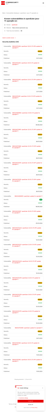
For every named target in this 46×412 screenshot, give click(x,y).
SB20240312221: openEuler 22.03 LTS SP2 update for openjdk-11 (26, 245)
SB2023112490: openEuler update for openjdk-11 (28, 328)
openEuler (23, 13)
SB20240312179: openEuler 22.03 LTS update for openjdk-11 (26, 311)
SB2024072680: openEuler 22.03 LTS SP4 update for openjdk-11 (26, 146)
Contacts (34, 404)
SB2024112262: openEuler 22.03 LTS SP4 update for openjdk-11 (27, 80)
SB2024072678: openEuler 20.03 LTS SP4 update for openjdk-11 (26, 180)
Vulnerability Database (12, 13)
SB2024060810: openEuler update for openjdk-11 (28, 196)
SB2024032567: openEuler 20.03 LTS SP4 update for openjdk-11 (26, 212)
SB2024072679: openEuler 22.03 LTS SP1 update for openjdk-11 (27, 163)
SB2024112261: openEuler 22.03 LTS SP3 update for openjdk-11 (27, 96)
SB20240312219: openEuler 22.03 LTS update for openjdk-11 (26, 278)
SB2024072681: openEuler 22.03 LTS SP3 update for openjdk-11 (27, 130)
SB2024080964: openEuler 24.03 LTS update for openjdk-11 (26, 113)
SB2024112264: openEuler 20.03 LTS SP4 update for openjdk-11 (27, 47)
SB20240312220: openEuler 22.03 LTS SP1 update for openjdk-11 (26, 261)
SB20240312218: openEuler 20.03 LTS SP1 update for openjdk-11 (26, 295)
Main (3, 13)
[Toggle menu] (43, 3)
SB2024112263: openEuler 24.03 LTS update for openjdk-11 (25, 63)
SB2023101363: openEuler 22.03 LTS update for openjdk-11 (25, 343)
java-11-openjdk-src (32, 13)
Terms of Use (12, 404)
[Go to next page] (28, 386)
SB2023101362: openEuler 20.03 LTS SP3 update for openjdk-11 (27, 360)
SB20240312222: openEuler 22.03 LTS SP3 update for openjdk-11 (26, 228)
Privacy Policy (24, 404)
